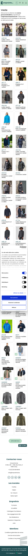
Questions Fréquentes (14, 520)
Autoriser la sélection (14, 302)
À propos (14, 505)
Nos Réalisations (14, 517)
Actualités (14, 508)
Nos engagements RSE (14, 514)
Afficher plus (15, 441)
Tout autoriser (14, 297)
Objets (14, 490)
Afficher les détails (18, 293)
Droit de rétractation (14, 535)
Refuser (14, 307)
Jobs (14, 523)
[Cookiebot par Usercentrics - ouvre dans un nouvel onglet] (20, 247)
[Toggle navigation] (26, 3)
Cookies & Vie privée (14, 538)
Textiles (14, 487)
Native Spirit (14, 496)
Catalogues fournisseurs (14, 511)
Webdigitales (23, 550)
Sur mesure (14, 493)
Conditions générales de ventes (14, 532)
